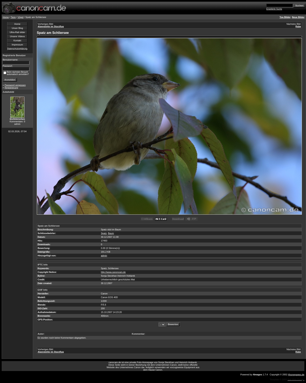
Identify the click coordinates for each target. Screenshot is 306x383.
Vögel (20, 17)
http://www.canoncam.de (113, 272)
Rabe (298, 26)
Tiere (13, 17)
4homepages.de (296, 374)
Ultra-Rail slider (17, 32)
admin (104, 255)
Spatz (104, 233)
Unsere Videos (17, 36)
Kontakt (17, 40)
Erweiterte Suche (274, 9)
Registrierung (11, 87)
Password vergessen (15, 85)
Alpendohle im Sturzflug (51, 26)
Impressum (17, 44)
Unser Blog (17, 28)
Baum (111, 233)
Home (6, 17)
